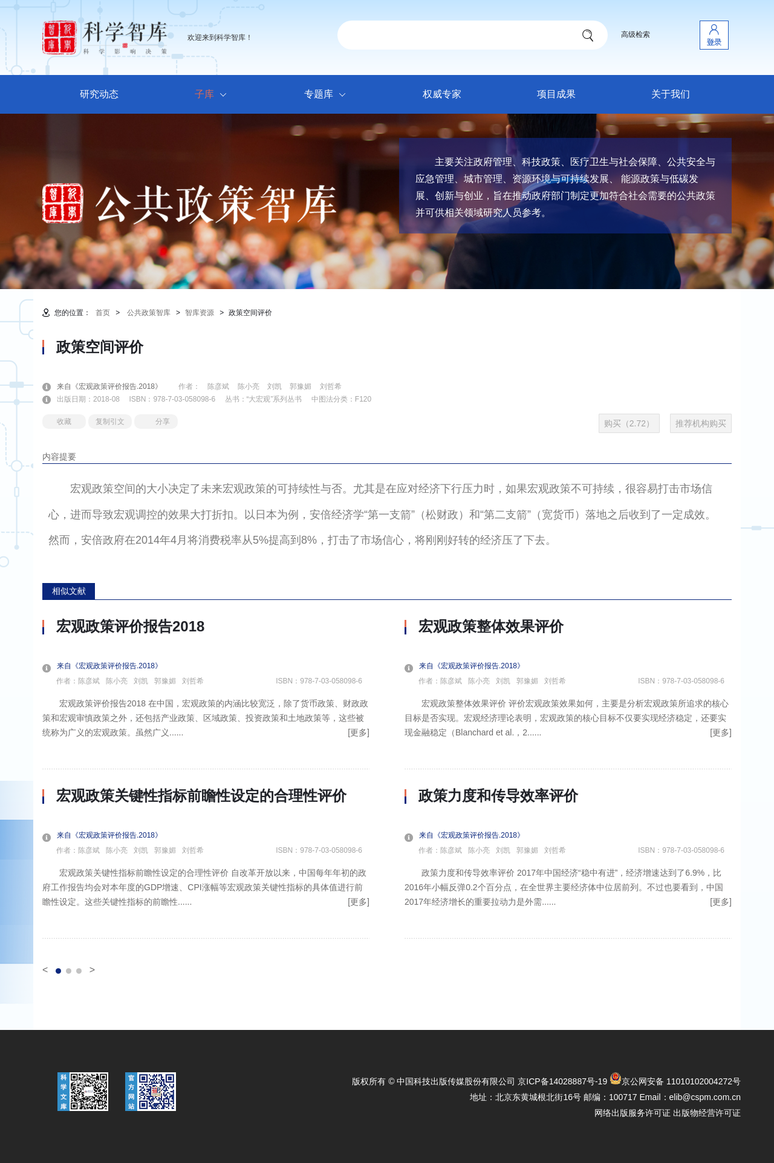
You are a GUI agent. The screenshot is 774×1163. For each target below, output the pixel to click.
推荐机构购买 (700, 423)
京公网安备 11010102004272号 (675, 1081)
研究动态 (99, 94)
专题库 (328, 95)
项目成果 (556, 94)
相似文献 (69, 591)
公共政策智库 (149, 312)
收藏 (64, 421)
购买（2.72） (629, 423)
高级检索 (635, 34)
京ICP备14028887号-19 (562, 1081)
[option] (206, 778)
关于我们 (670, 94)
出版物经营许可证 (707, 1113)
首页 (103, 312)
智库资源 (199, 312)
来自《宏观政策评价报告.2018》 (117, 386)
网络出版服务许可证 (632, 1113)
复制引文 (110, 421)
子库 (214, 95)
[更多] (358, 732)
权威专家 (442, 94)
